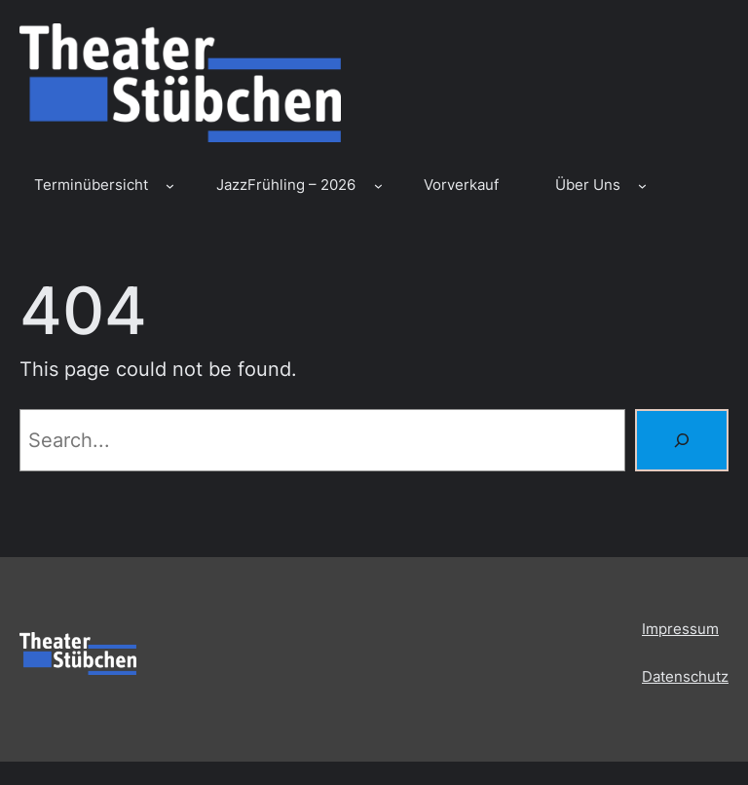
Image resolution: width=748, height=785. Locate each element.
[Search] (682, 440)
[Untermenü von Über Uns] (642, 185)
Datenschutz (685, 677)
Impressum (680, 629)
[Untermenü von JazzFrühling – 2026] (378, 185)
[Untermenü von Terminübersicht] (170, 185)
